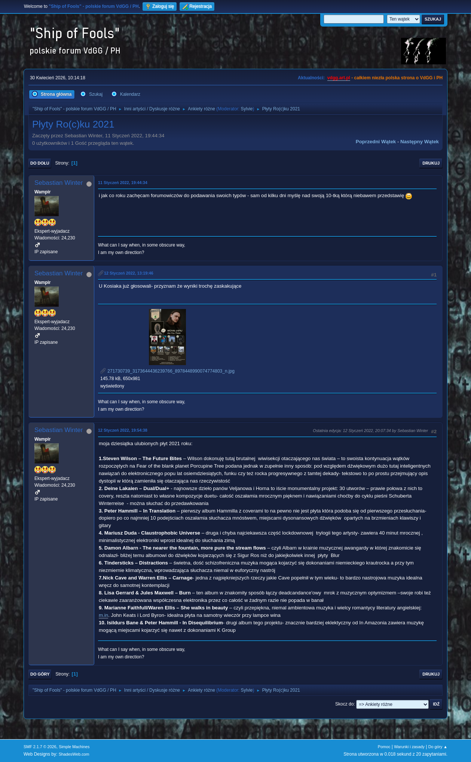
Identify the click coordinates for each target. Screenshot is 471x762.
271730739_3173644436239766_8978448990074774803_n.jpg (167, 371)
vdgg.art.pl (338, 77)
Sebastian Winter (58, 182)
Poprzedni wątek (376, 141)
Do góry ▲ (437, 746)
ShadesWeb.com (74, 754)
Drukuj (431, 163)
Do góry (40, 674)
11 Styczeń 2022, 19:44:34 (122, 182)
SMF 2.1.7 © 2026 (40, 746)
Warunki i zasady (409, 746)
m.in (103, 615)
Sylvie (247, 108)
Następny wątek (419, 141)
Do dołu (39, 163)
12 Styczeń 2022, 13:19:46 (128, 273)
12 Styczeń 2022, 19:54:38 (122, 430)
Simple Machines (74, 746)
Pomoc (384, 746)
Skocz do (344, 704)
